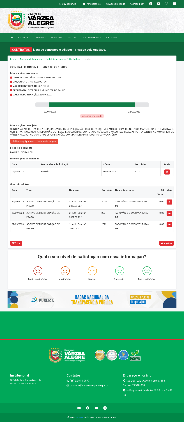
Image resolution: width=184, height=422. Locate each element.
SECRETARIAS (56, 37)
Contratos (74, 59)
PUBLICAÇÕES (111, 37)
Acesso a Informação (31, 59)
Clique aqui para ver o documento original (34, 141)
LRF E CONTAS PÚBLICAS (91, 37)
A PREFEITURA (23, 37)
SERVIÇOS (72, 37)
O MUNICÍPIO (40, 37)
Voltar (16, 243)
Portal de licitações (56, 59)
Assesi (79, 417)
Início (13, 59)
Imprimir (166, 243)
